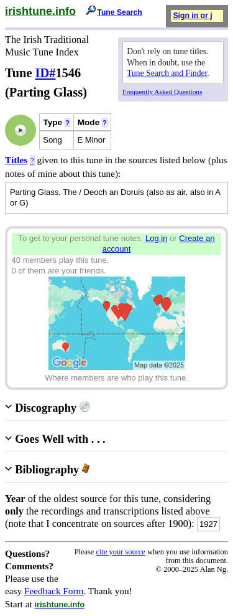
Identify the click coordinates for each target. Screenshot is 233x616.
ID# (45, 73)
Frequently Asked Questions (162, 91)
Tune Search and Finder (167, 73)
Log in (156, 238)
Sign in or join (198, 15)
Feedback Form (54, 590)
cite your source (120, 551)
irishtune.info (40, 11)
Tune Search (119, 12)
